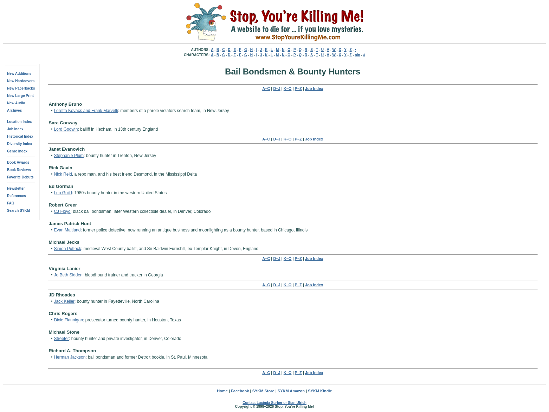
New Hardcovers (20, 81)
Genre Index (17, 151)
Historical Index (20, 136)
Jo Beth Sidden (68, 275)
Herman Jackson (69, 357)
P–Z (298, 88)
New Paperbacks (21, 88)
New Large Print (20, 96)
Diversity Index (19, 144)
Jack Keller (64, 301)
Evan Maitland (67, 230)
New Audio (16, 103)
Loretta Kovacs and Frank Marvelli (86, 110)
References (16, 196)
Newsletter (16, 188)
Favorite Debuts (20, 177)
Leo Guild (63, 192)
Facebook (240, 391)
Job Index (15, 129)
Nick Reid (63, 174)
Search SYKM (18, 210)
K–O (288, 88)
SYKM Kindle (320, 391)
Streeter (61, 338)
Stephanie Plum (69, 155)
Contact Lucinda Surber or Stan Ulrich (274, 403)
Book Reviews (19, 170)
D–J (276, 88)
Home (222, 391)
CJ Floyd (62, 211)
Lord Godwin (66, 129)
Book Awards (18, 162)
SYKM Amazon (291, 391)
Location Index (19, 122)
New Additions (19, 74)
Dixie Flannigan (68, 320)
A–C (266, 88)
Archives (14, 110)
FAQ (10, 203)
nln (357, 55)
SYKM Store (263, 391)
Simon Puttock (67, 248)
